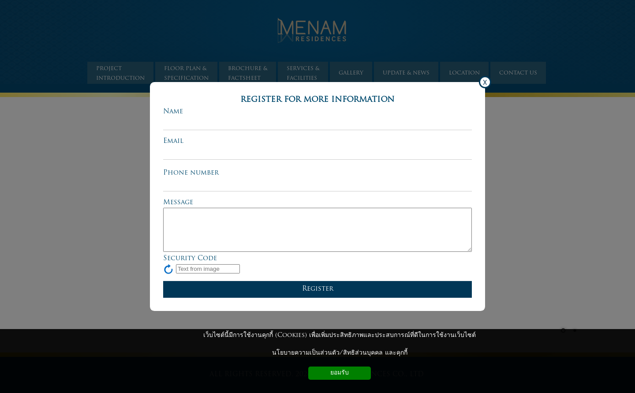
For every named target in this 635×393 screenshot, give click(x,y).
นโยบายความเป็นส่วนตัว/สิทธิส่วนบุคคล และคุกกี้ (339, 353)
